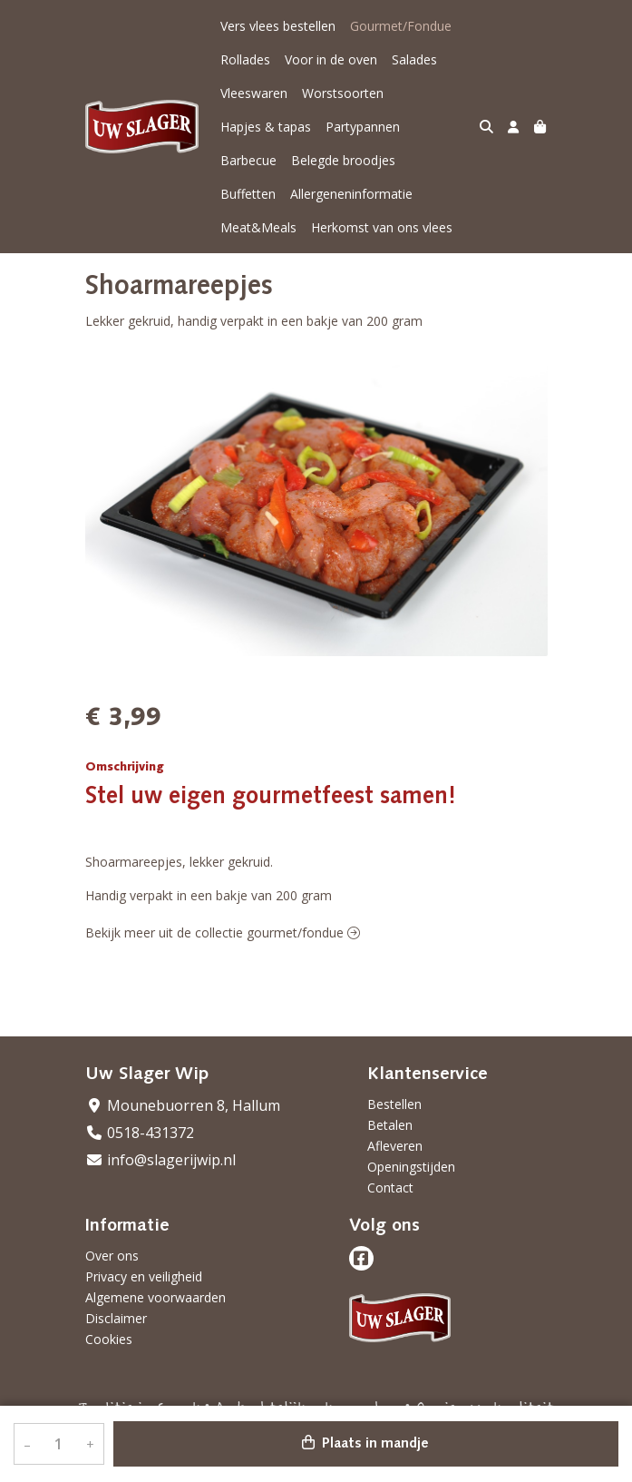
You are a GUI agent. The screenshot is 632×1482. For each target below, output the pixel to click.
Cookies (108, 1339)
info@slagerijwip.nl (160, 1160)
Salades (414, 59)
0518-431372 (139, 1133)
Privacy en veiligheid (143, 1276)
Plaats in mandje (365, 1443)
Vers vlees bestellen (277, 25)
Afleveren (395, 1145)
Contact (390, 1187)
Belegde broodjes (343, 160)
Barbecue (248, 160)
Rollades (245, 59)
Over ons (112, 1255)
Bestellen (394, 1104)
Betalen (390, 1125)
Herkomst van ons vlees (291, 227)
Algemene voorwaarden (155, 1297)
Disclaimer (116, 1318)
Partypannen (363, 126)
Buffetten (437, 160)
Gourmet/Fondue (401, 25)
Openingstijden (411, 1166)
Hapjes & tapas (265, 126)
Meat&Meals (395, 193)
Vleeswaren (253, 93)
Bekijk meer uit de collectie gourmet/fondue (222, 932)
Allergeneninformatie (281, 193)
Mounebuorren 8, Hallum (182, 1105)
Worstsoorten (343, 93)
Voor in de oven (331, 59)
